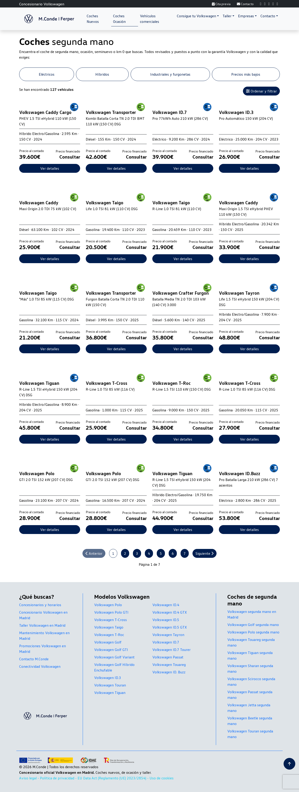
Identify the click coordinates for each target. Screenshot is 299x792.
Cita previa (221, 4)
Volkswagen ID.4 (165, 604)
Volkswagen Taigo (108, 627)
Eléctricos (46, 74)
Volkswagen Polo (108, 604)
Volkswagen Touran (110, 685)
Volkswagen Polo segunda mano (253, 632)
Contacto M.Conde (34, 659)
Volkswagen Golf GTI (111, 649)
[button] (198, 16)
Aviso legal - (29, 778)
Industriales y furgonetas (170, 74)
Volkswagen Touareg (169, 664)
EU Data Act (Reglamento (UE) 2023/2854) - (114, 778)
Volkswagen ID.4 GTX (169, 612)
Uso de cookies (162, 778)
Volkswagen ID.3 (107, 677)
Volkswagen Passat (167, 657)
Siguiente (205, 553)
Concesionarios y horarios (40, 604)
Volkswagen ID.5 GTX (169, 627)
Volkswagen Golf (107, 642)
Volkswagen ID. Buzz (168, 672)
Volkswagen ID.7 (165, 642)
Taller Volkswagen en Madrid (42, 625)
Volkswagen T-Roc (109, 634)
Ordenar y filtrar (261, 91)
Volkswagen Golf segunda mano (253, 624)
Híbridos (102, 74)
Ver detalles (49, 168)
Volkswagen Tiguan (109, 692)
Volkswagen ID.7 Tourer (171, 649)
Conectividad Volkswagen (40, 666)
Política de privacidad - (59, 778)
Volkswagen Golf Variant (114, 657)
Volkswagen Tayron (168, 634)
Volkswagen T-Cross (110, 619)
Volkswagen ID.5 (165, 619)
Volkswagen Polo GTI (111, 612)
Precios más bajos (245, 74)
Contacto (245, 4)
